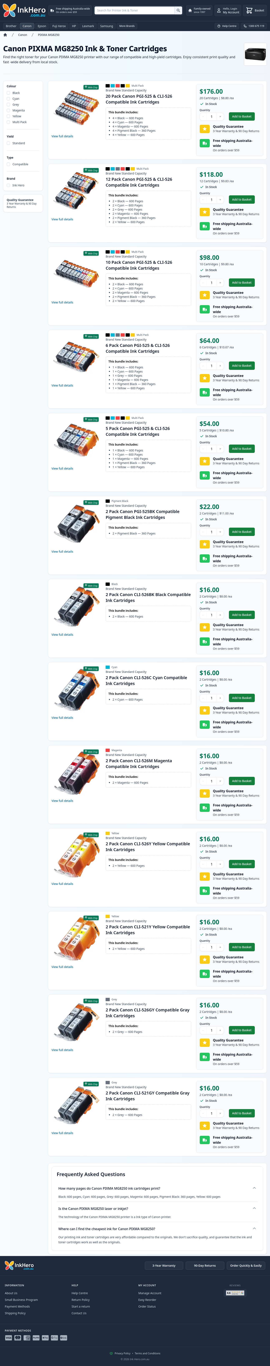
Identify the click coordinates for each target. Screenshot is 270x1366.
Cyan (16, 99)
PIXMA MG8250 (48, 35)
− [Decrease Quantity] (203, 117)
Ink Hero (18, 185)
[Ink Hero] (24, 10)
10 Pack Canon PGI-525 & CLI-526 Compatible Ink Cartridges (139, 265)
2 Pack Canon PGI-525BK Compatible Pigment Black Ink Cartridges (142, 514)
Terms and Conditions (147, 1353)
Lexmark (88, 26)
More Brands (127, 26)
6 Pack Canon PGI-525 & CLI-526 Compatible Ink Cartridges (138, 348)
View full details (62, 136)
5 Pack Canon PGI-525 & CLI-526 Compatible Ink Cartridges (138, 431)
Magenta (19, 110)
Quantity (205, 110)
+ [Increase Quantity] (220, 117)
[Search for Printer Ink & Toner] (178, 10)
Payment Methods (17, 1306)
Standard (19, 143)
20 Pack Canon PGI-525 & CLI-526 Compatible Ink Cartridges (139, 99)
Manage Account (149, 1293)
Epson (42, 26)
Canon (27, 26)
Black (16, 93)
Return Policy (81, 1300)
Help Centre (80, 1293)
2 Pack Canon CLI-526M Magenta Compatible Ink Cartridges (139, 763)
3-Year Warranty (164, 1265)
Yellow (17, 116)
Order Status (147, 1306)
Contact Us (79, 1313)
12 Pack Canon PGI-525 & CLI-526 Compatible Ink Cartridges (139, 182)
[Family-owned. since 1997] (199, 10)
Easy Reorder (147, 1300)
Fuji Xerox (59, 26)
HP (74, 26)
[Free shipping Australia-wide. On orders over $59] (70, 10)
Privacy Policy (122, 1353)
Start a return (81, 1306)
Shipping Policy (15, 1313)
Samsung (106, 26)
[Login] (227, 10)
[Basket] (255, 10)
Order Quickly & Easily (246, 1265)
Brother (11, 26)
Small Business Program (21, 1300)
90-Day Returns (205, 1265)
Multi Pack (20, 122)
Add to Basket (243, 117)
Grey (16, 104)
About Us (11, 1293)
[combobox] (138, 10)
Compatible (20, 164)
